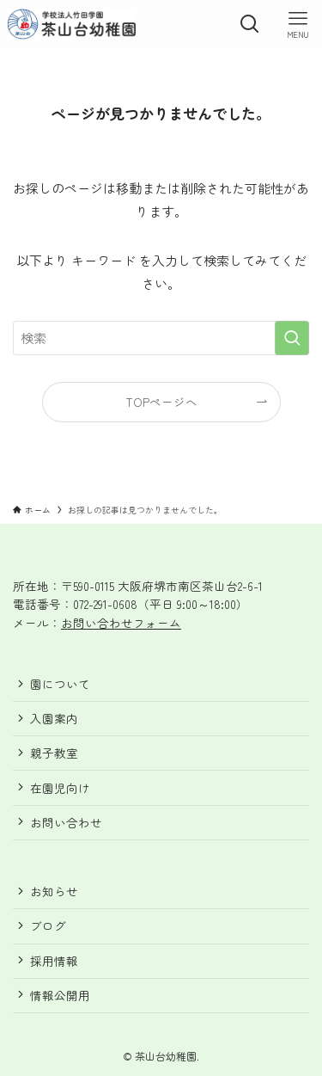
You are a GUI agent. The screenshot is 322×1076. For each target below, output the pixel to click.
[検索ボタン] (250, 24)
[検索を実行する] (292, 338)
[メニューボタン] (298, 24)
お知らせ (54, 891)
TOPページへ (161, 401)
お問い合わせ (66, 822)
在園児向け (60, 787)
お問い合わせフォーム (121, 622)
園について (60, 683)
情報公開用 (60, 995)
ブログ (48, 925)
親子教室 (54, 752)
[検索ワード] (161, 338)
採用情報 (54, 960)
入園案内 (54, 718)
